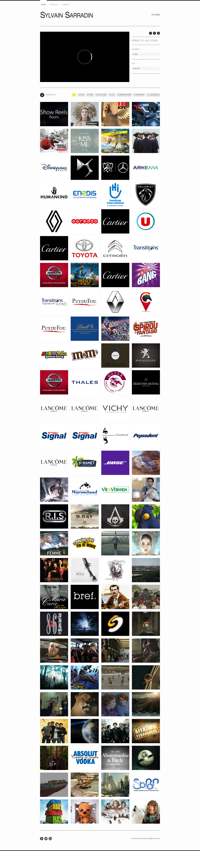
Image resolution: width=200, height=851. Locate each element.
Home (43, 4)
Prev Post (150, 33)
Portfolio (53, 4)
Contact (65, 4)
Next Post (154, 33)
